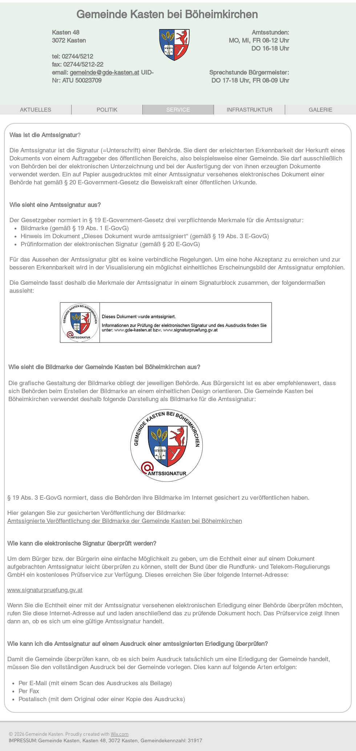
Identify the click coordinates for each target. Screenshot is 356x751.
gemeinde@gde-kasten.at (104, 72)
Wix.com (120, 734)
